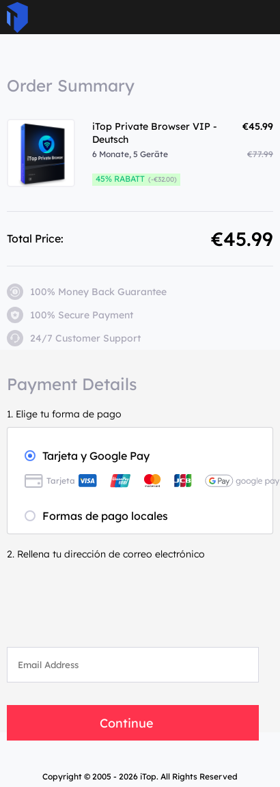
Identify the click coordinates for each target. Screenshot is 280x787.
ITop (17, 17)
